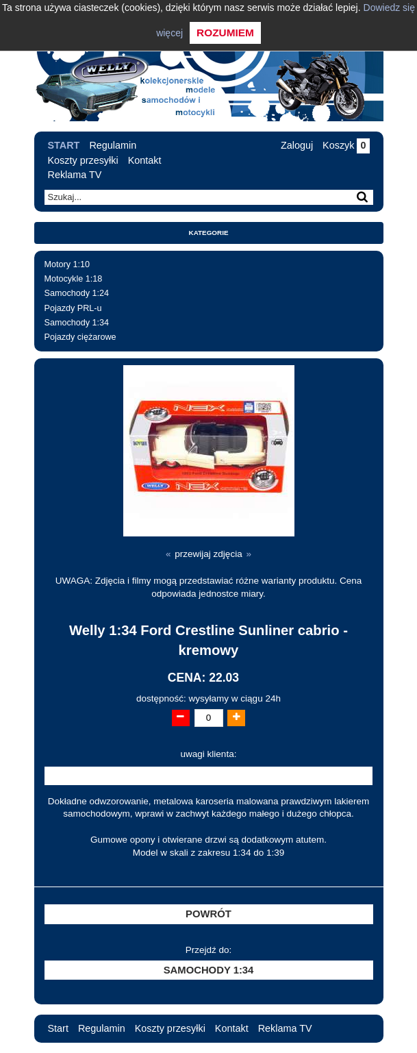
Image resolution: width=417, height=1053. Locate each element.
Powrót (208, 913)
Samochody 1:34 (77, 322)
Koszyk (346, 145)
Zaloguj (297, 145)
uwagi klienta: (209, 754)
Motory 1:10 (67, 264)
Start (64, 145)
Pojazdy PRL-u (73, 308)
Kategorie (209, 232)
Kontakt (145, 160)
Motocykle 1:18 (74, 279)
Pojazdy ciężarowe (80, 337)
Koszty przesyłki (83, 160)
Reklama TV (75, 174)
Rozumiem (225, 32)
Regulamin (112, 145)
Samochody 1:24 (77, 293)
